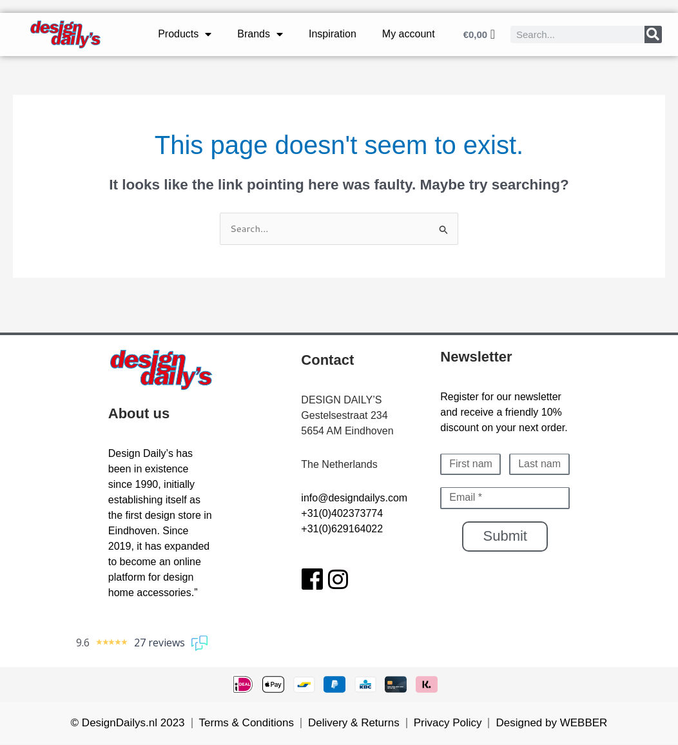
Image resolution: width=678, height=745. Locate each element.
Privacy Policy (448, 723)
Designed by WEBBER (551, 723)
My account (408, 33)
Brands (260, 34)
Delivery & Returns (354, 723)
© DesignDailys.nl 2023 (128, 723)
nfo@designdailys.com (355, 497)
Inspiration (332, 33)
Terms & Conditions (246, 723)
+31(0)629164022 (342, 528)
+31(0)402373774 (342, 513)
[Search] (653, 34)
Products (184, 34)
